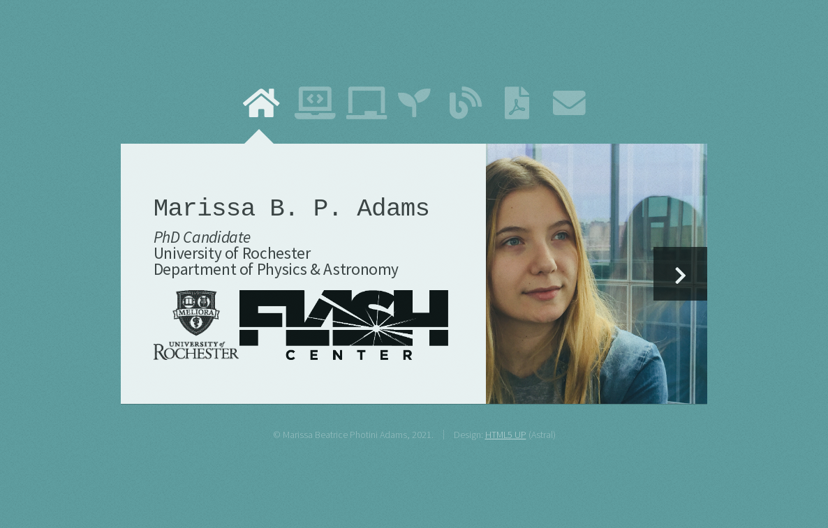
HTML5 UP (505, 434)
